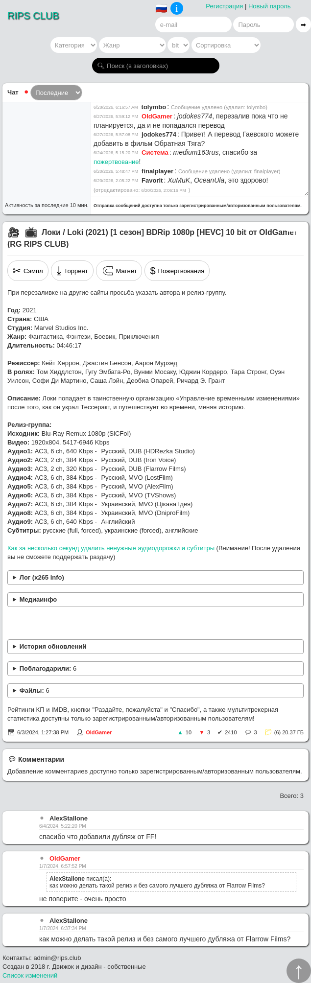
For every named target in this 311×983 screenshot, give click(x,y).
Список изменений (29, 975)
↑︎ (299, 971)
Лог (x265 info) (42, 577)
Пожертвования (177, 271)
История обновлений (53, 646)
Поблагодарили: (48, 668)
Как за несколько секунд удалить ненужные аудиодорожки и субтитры (111, 548)
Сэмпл (28, 271)
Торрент (72, 271)
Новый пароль (269, 6)
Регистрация (224, 6)
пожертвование (116, 161)
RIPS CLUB (33, 15)
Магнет (119, 271)
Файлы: (34, 690)
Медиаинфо (38, 599)
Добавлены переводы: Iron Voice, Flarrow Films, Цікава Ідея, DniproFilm (155, 647)
